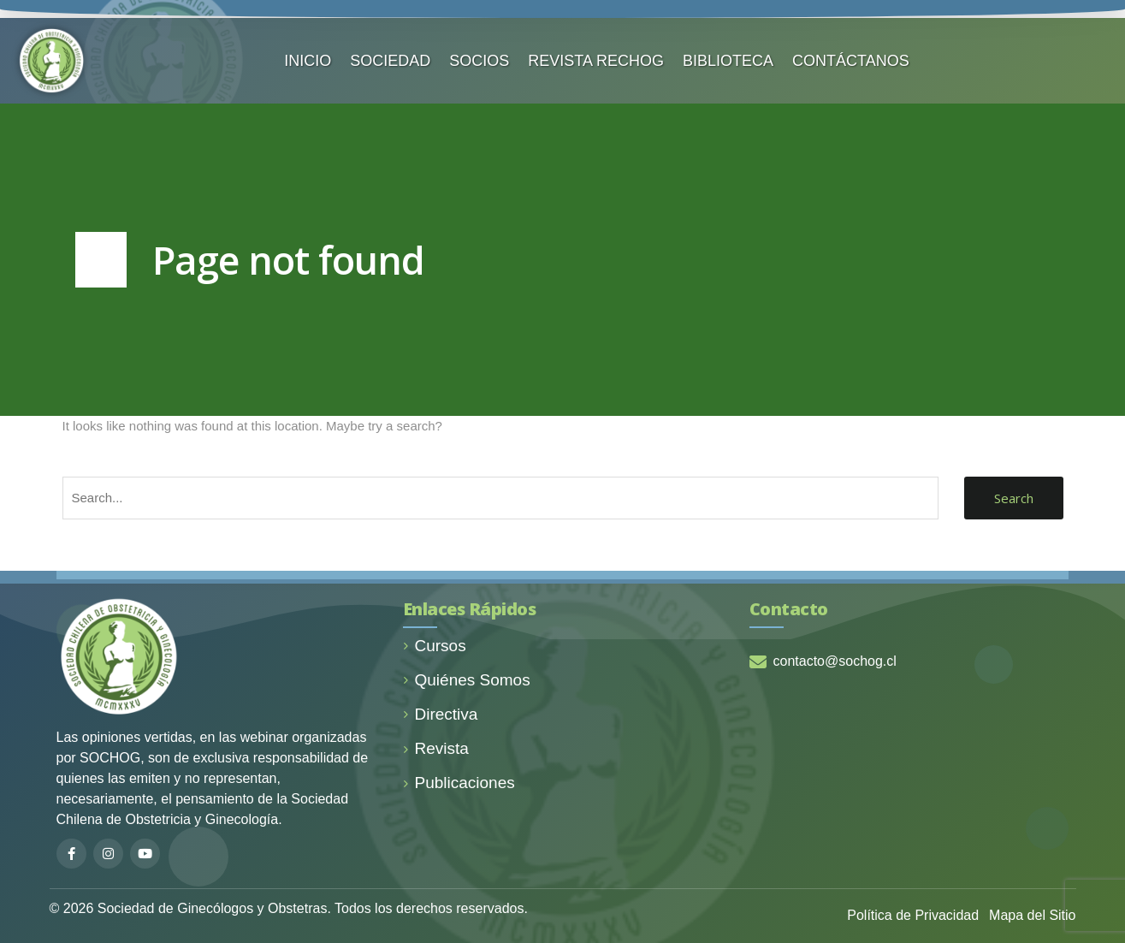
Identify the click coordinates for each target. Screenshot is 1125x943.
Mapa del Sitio (1032, 915)
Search (1013, 498)
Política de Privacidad (913, 915)
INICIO (307, 60)
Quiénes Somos (466, 680)
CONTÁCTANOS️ (850, 60)
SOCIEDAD (390, 60)
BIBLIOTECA (728, 60)
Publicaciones (459, 783)
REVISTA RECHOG (596, 60)
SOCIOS (479, 60)
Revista (436, 748)
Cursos (434, 646)
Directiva (440, 714)
